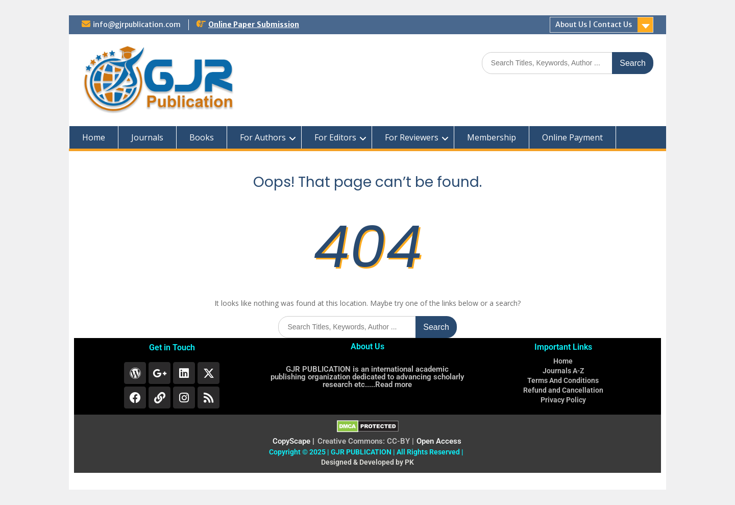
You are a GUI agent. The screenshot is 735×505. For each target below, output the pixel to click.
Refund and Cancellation (563, 390)
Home (93, 137)
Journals (147, 137)
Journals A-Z (563, 371)
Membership (491, 137)
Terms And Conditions (563, 380)
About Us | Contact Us (593, 24)
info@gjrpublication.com (137, 24)
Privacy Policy (563, 400)
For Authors (263, 137)
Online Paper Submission (253, 24)
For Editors (335, 137)
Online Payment (572, 137)
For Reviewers (411, 137)
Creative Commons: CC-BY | (365, 441)
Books (201, 137)
